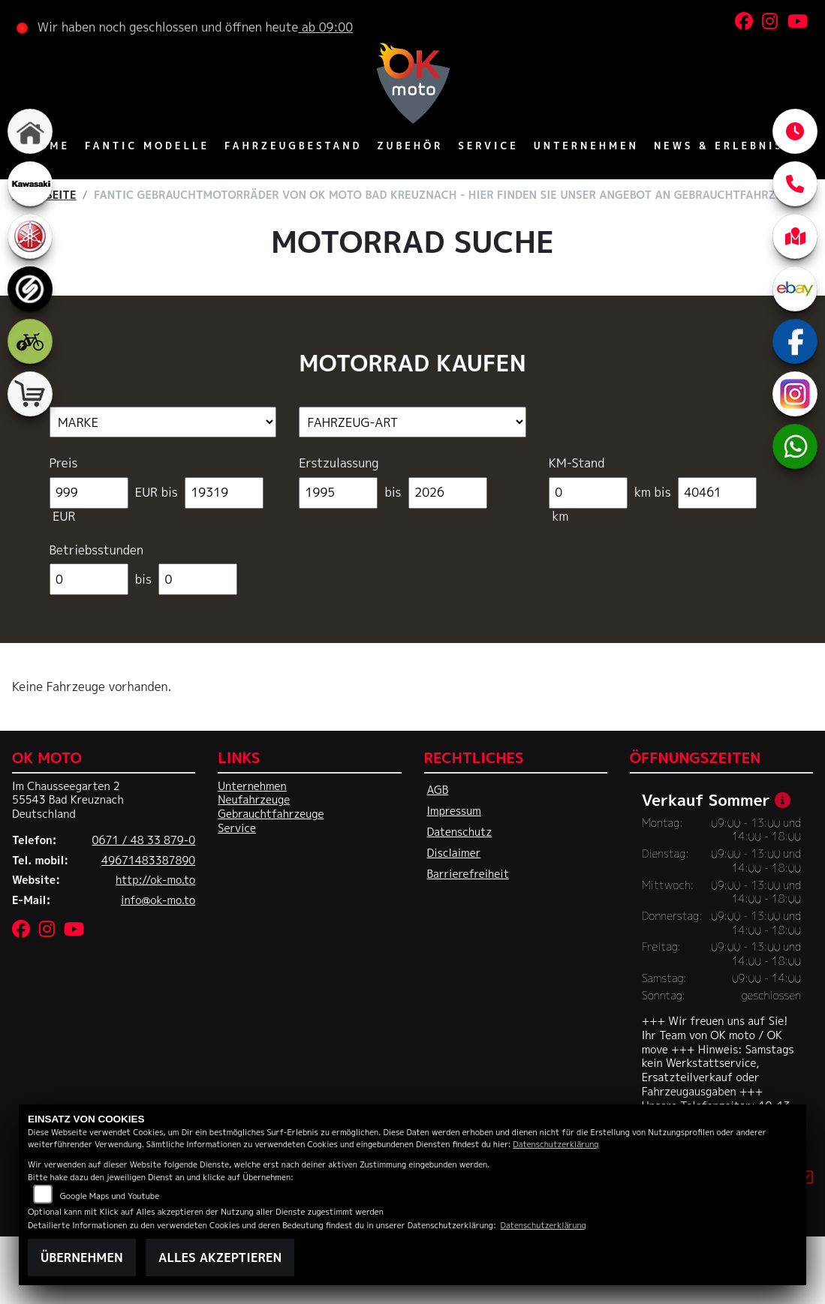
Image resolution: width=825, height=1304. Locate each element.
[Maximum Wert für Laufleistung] (717, 493)
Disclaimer (454, 853)
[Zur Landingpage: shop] (30, 393)
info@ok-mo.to (158, 900)
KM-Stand (577, 463)
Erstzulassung (338, 463)
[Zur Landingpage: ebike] (30, 341)
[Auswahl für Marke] (163, 422)
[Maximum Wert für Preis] (224, 493)
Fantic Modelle (147, 145)
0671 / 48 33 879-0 (144, 840)
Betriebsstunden (96, 550)
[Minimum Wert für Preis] (89, 493)
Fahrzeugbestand (293, 145)
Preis (64, 463)
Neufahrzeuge (254, 799)
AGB (438, 790)
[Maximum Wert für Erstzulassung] (447, 493)
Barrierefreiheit (468, 874)
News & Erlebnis (719, 145)
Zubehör (410, 145)
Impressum (454, 811)
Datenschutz (459, 832)
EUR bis (156, 492)
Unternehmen (586, 145)
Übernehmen (82, 1257)
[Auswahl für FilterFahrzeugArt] (412, 422)
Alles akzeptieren (220, 1257)
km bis (652, 492)
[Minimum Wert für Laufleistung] (588, 493)
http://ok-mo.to (155, 880)
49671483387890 (148, 860)
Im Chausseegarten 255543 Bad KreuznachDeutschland (68, 800)
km (560, 516)
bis (393, 492)
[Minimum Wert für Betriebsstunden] (89, 579)
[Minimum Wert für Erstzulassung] (338, 493)
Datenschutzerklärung (555, 1143)
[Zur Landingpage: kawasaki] (30, 183)
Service (488, 145)
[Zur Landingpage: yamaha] (30, 236)
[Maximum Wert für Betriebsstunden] (197, 579)
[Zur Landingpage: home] (30, 131)
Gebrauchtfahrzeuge (271, 814)
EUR (65, 516)
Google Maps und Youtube (109, 1195)
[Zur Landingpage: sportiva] (30, 288)
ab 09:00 (325, 27)
